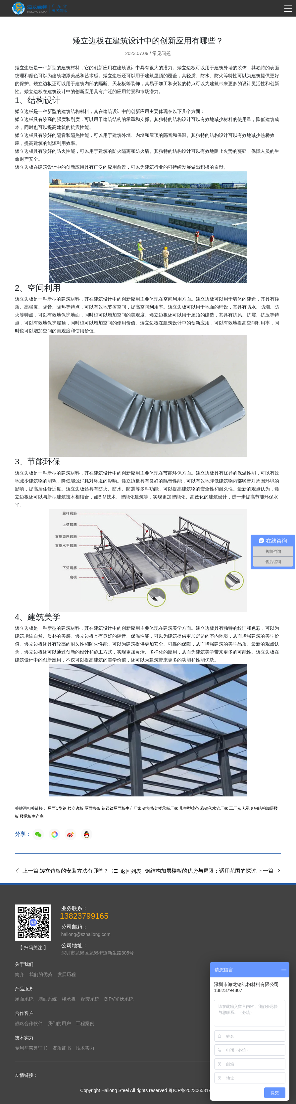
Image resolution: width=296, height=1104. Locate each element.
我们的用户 (59, 1023)
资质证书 (61, 1048)
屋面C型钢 (57, 808)
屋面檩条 (92, 808)
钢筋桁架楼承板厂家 (160, 808)
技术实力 (85, 1048)
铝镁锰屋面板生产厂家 (121, 808)
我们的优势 (40, 974)
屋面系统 (24, 999)
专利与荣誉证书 (31, 1048)
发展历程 (66, 974)
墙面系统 (47, 999)
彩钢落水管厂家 (214, 808)
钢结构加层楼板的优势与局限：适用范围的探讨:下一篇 (213, 870)
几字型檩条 (189, 808)
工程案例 (85, 1023)
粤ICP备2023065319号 (192, 1090)
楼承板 (69, 999)
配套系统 (90, 999)
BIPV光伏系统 (118, 999)
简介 (19, 974)
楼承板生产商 (32, 816)
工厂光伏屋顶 (241, 808)
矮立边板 (75, 808)
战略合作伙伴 (29, 1023)
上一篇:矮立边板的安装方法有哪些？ (62, 870)
